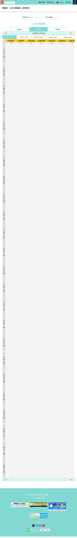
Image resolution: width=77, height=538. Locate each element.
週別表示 (38, 29)
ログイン (60, 2)
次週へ (70, 33)
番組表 (42, 2)
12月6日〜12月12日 (67, 37)
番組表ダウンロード (28, 17)
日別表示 (57, 29)
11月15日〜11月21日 (24, 37)
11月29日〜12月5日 (53, 37)
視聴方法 (51, 2)
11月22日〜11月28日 (38, 37)
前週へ (6, 33)
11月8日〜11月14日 (9, 37)
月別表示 (19, 29)
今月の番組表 (49, 17)
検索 (68, 2)
